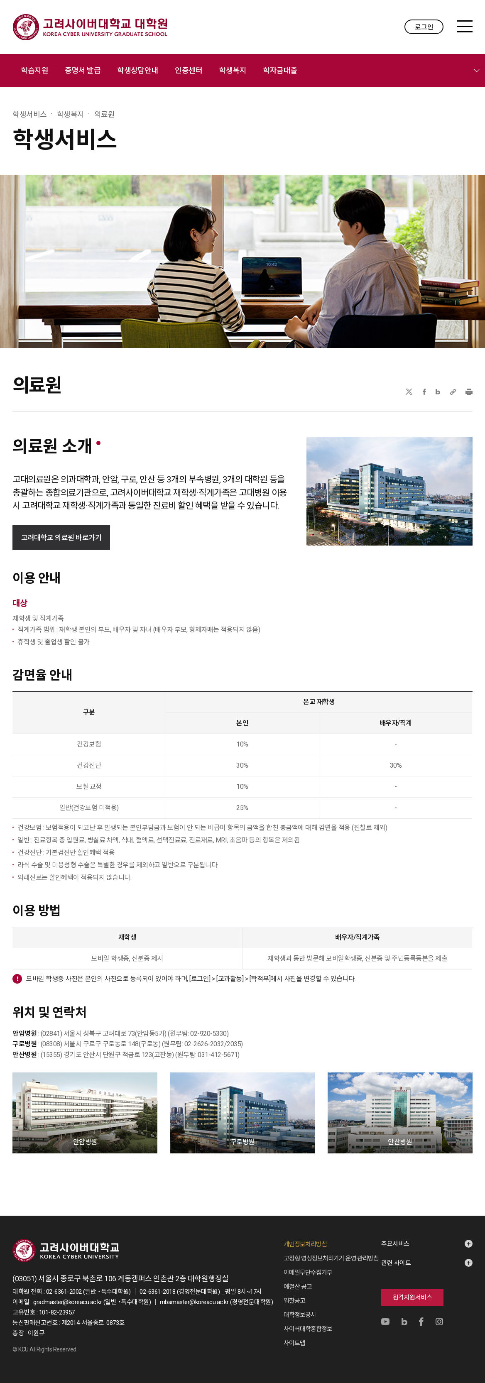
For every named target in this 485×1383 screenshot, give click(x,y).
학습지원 (34, 70)
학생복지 (232, 70)
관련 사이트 (396, 1263)
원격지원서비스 (412, 1297)
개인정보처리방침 (305, 1244)
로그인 (424, 27)
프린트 (469, 392)
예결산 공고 (298, 1286)
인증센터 (188, 70)
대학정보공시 (300, 1315)
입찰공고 (294, 1301)
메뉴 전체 (476, 70)
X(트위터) (409, 392)
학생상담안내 (137, 70)
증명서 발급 (82, 70)
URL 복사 (453, 392)
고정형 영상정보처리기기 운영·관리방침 (331, 1258)
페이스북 (424, 392)
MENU (465, 26)
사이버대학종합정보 (308, 1329)
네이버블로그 (438, 392)
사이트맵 (294, 1343)
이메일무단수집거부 (308, 1272)
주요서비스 (395, 1244)
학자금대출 (280, 70)
